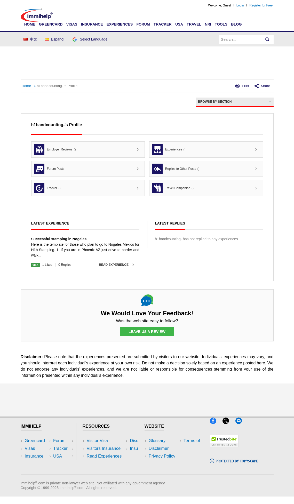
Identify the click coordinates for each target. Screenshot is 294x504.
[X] (229, 426)
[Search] (267, 39)
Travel (194, 24)
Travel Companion (173, 188)
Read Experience (114, 265)
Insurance (92, 24)
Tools (221, 24)
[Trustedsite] (224, 449)
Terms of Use (161, 464)
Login (240, 5)
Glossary (157, 440)
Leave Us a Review (147, 332)
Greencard (51, 24)
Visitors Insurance (104, 448)
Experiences (120, 24)
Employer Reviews (55, 149)
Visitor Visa (97, 440)
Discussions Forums (106, 464)
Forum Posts (49, 169)
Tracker (163, 24)
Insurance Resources (107, 471)
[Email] (241, 426)
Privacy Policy (162, 456)
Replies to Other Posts (175, 169)
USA (179, 24)
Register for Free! (261, 5)
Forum (143, 24)
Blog (236, 24)
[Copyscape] (234, 465)
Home (29, 24)
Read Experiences (104, 456)
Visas (71, 24)
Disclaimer (159, 448)
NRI (208, 24)
